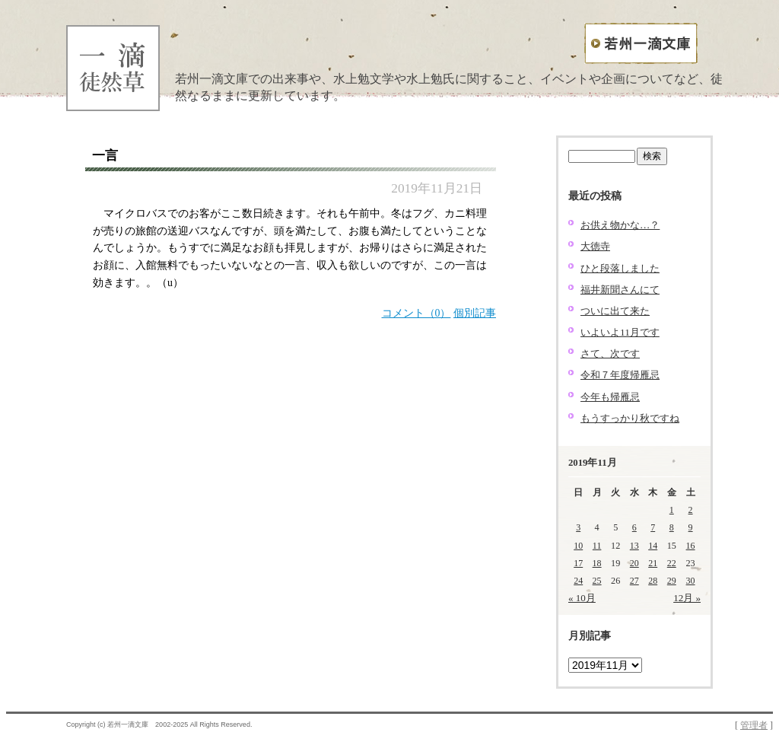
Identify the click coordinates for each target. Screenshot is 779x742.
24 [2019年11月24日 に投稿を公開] (578, 580)
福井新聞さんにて (620, 289)
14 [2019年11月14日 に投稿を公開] (652, 545)
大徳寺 (595, 246)
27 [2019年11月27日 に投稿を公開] (634, 580)
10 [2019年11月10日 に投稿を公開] (578, 545)
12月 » (687, 597)
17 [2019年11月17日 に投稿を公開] (578, 563)
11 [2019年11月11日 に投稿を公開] (597, 545)
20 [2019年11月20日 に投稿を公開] (634, 563)
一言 (105, 155)
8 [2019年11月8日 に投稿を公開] (671, 527)
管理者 (754, 726)
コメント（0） (416, 313)
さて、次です (610, 353)
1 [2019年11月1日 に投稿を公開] (671, 510)
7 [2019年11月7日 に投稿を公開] (652, 527)
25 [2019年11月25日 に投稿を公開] (597, 580)
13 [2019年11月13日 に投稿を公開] (634, 545)
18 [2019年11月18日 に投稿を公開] (597, 563)
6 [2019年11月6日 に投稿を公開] (634, 527)
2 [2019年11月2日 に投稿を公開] (690, 510)
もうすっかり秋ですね (629, 418)
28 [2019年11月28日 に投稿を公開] (652, 580)
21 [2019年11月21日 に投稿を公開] (652, 563)
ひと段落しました (620, 268)
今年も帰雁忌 (610, 397)
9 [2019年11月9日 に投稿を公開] (690, 527)
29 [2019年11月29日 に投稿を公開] (671, 580)
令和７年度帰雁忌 (620, 375)
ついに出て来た (615, 311)
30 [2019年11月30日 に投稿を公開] (690, 580)
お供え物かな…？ (620, 225)
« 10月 (582, 597)
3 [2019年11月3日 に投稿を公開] (578, 527)
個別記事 (474, 313)
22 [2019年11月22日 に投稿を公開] (671, 563)
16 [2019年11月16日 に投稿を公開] (690, 545)
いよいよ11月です (620, 332)
